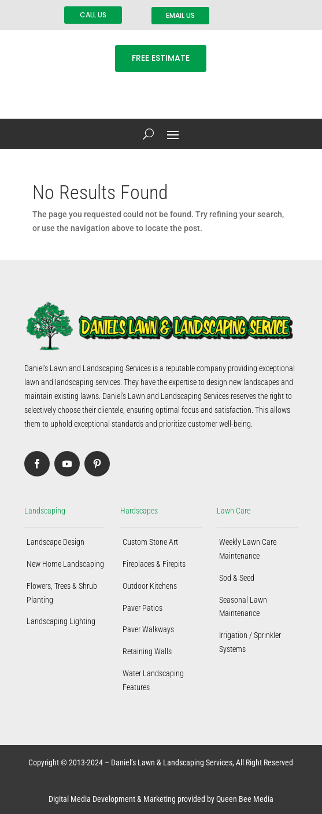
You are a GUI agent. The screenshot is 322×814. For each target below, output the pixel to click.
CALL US (93, 15)
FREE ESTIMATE (161, 58)
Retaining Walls (147, 651)
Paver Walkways (148, 629)
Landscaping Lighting (61, 621)
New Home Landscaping (65, 564)
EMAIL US (180, 15)
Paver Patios (142, 608)
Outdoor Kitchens (150, 586)
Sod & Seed (236, 577)
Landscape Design (55, 542)
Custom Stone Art (150, 542)
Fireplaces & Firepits (154, 564)
